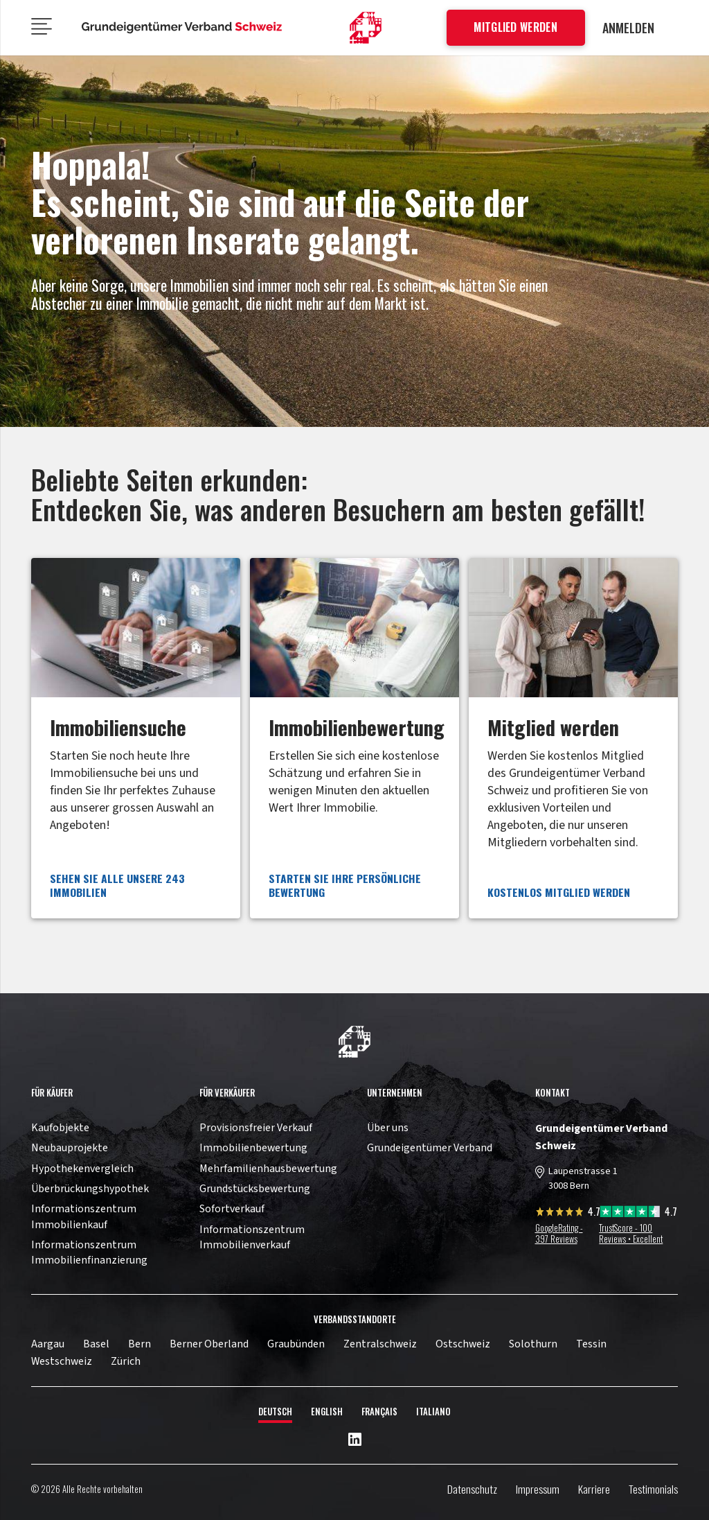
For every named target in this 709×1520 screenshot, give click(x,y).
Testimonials (653, 1488)
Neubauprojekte (69, 1147)
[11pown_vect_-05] (182, 27)
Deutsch (275, 1411)
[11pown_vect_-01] (365, 28)
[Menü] (41, 27)
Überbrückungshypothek (90, 1188)
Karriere (594, 1488)
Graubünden (296, 1344)
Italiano (433, 1411)
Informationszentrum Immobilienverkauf (252, 1237)
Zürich (126, 1361)
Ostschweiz (463, 1344)
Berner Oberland (209, 1344)
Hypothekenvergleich (82, 1168)
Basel (96, 1344)
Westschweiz (61, 1361)
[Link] (135, 738)
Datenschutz (472, 1488)
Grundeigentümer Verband (429, 1147)
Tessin (591, 1344)
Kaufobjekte (60, 1127)
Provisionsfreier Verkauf (255, 1127)
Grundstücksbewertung (254, 1188)
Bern (139, 1344)
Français (379, 1411)
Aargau (47, 1344)
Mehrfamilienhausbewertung (268, 1168)
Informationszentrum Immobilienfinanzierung (89, 1252)
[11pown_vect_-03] (354, 1041)
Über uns (388, 1127)
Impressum (537, 1488)
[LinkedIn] (354, 1440)
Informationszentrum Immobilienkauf (83, 1216)
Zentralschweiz (380, 1344)
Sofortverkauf (231, 1208)
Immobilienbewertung (253, 1147)
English (327, 1411)
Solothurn (533, 1344)
